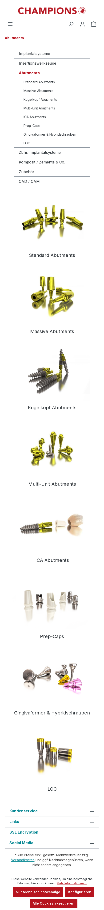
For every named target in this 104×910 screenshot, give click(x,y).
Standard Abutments (39, 82)
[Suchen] (71, 24)
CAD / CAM (29, 181)
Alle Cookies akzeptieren (53, 903)
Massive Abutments (38, 91)
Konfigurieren (79, 892)
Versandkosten (23, 860)
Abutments (29, 73)
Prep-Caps (32, 126)
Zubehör (26, 171)
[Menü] (10, 24)
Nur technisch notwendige (38, 892)
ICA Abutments (35, 117)
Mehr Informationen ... (72, 883)
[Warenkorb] (93, 24)
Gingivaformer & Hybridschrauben (50, 134)
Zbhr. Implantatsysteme (40, 152)
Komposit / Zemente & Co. (42, 162)
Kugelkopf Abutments (40, 99)
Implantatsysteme (34, 53)
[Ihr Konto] (82, 24)
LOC (27, 143)
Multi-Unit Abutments (39, 108)
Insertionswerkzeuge (37, 63)
